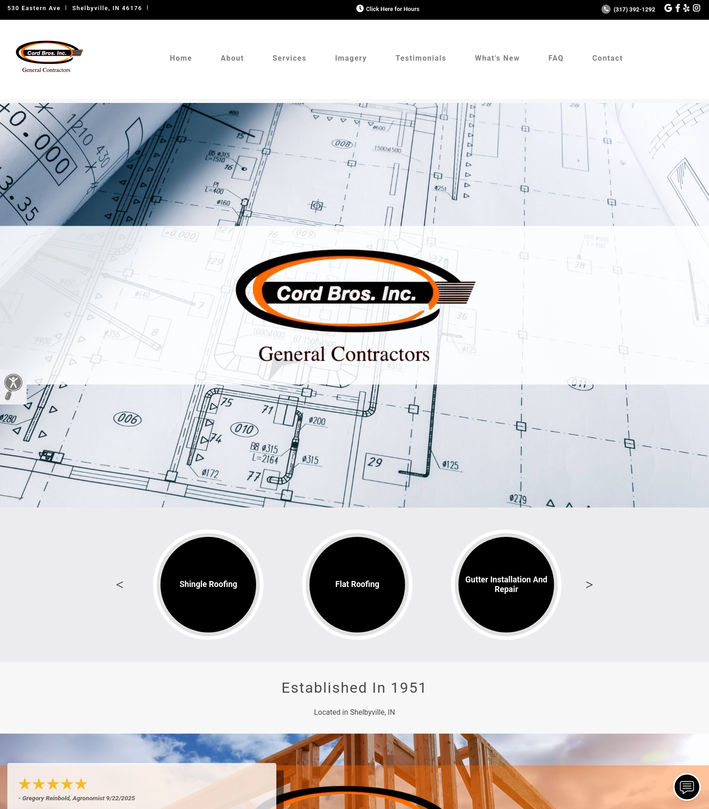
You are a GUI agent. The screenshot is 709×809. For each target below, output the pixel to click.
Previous (119, 584)
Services (290, 58)
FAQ (556, 58)
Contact (607, 58)
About (232, 58)
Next (589, 584)
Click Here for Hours (386, 9)
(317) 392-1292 (628, 9)
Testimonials (420, 58)
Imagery (351, 58)
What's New (497, 58)
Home (181, 58)
